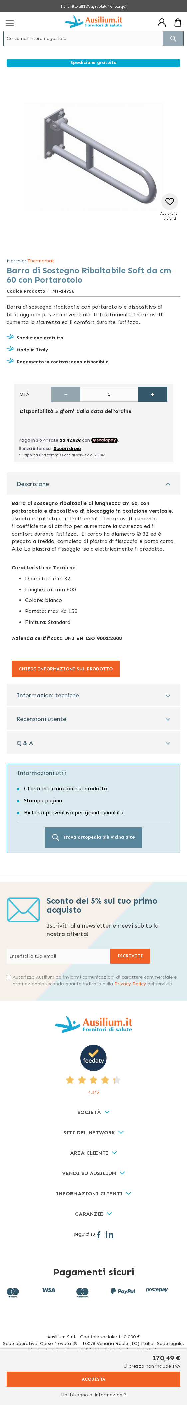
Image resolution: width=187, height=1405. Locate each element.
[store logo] (93, 21)
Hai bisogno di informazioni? (93, 1395)
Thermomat (40, 261)
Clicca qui (118, 6)
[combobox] (93, 38)
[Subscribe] (130, 956)
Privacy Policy (130, 984)
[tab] (93, 483)
